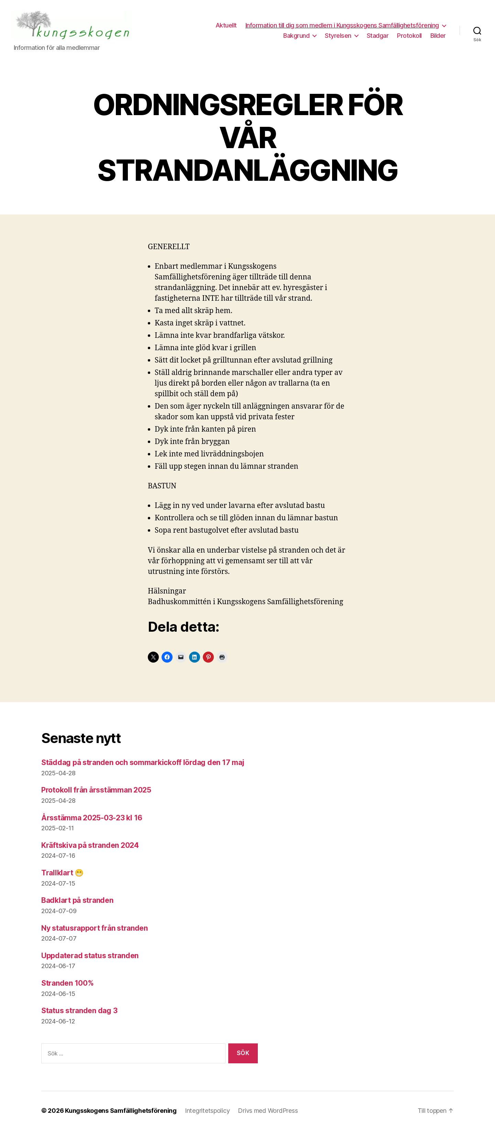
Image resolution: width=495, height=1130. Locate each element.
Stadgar (378, 35)
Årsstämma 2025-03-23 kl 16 (91, 817)
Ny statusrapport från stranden (94, 928)
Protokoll (409, 35)
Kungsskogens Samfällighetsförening (121, 1110)
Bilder (438, 35)
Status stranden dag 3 (79, 1010)
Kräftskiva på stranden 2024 (90, 845)
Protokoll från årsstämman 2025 (96, 790)
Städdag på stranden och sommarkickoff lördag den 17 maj (142, 762)
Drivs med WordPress (268, 1110)
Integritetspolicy (207, 1110)
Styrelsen (338, 35)
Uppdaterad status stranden (90, 955)
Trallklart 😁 (62, 872)
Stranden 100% (67, 983)
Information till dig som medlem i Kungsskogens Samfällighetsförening (342, 25)
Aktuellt (226, 25)
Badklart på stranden (77, 900)
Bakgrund (296, 35)
